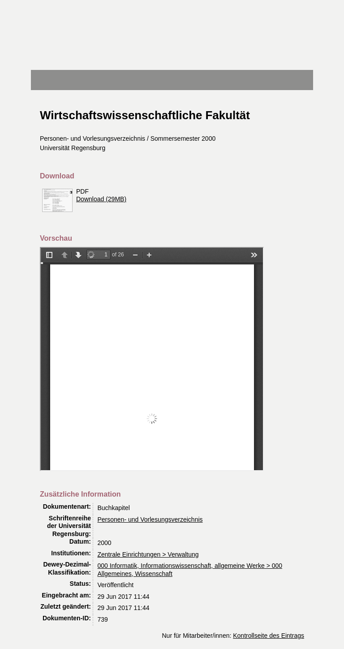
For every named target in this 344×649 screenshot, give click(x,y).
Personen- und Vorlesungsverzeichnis (150, 519)
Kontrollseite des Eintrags (268, 635)
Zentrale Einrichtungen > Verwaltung (148, 554)
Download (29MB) (101, 199)
